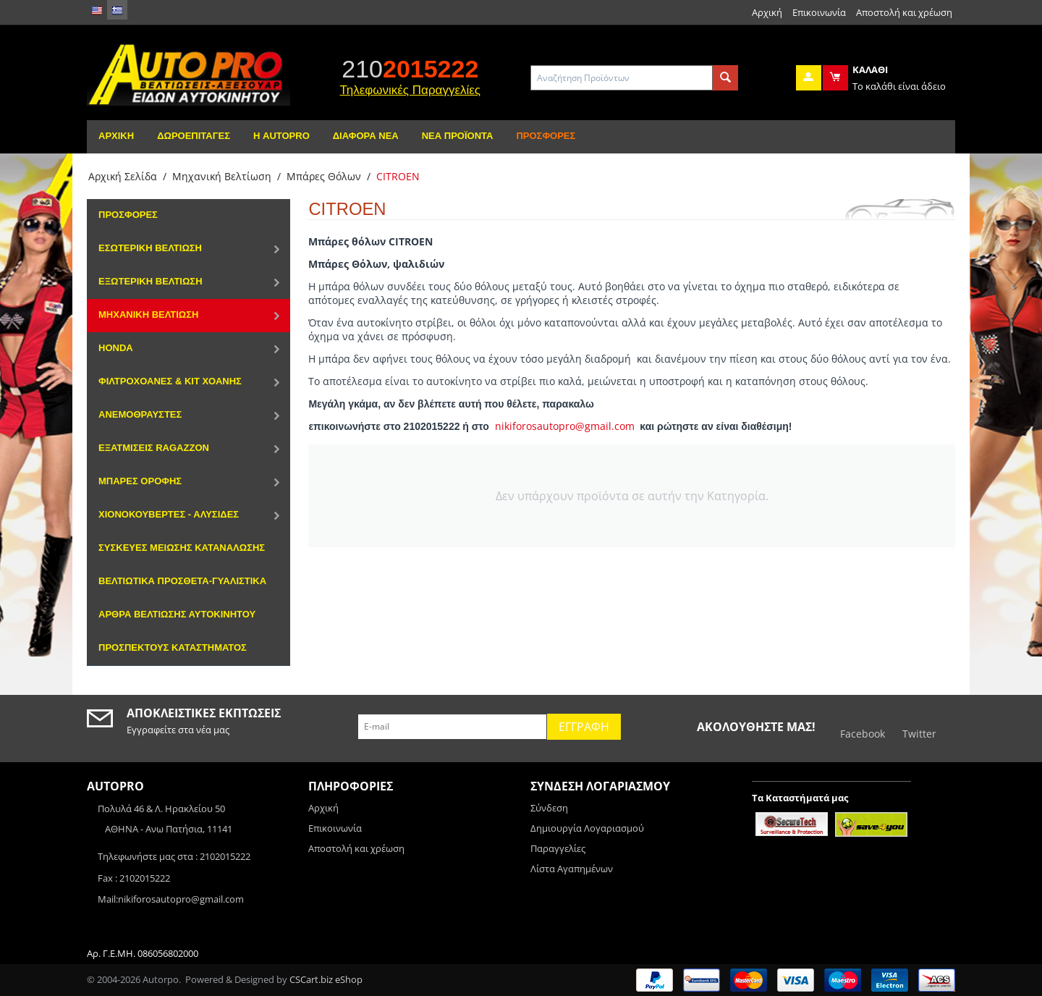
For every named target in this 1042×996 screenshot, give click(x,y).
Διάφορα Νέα (366, 135)
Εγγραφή (584, 727)
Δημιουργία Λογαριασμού (587, 828)
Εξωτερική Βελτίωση (150, 281)
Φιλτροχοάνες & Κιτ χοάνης (170, 381)
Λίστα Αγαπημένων (571, 868)
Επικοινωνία (819, 12)
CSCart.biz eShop (326, 979)
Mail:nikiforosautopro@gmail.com (171, 899)
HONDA (115, 347)
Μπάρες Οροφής (140, 481)
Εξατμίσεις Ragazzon (153, 447)
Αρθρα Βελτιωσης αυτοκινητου (176, 614)
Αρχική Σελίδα (122, 176)
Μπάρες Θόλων (324, 176)
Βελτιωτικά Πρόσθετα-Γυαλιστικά (182, 580)
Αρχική (767, 12)
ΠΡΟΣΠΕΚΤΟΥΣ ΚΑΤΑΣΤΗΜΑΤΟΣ (172, 647)
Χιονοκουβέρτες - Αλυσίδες (168, 514)
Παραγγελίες (557, 848)
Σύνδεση (549, 807)
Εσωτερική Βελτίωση (150, 247)
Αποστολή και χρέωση (904, 12)
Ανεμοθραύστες (140, 414)
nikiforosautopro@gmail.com (565, 426)
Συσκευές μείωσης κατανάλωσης (181, 547)
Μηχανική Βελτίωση (221, 176)
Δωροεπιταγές (193, 135)
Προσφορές (545, 135)
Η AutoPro (281, 135)
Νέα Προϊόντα (458, 135)
